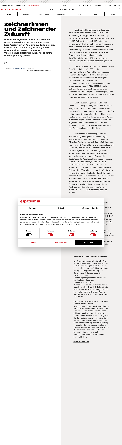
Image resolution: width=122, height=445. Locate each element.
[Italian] (33, 5)
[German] (7, 5)
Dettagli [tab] (61, 208)
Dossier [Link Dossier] (26, 14)
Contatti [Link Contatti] (117, 5)
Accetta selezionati (61, 242)
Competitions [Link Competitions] (43, 14)
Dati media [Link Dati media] (97, 5)
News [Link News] (9, 14)
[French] (20, 5)
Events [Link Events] (78, 14)
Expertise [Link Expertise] (76, 5)
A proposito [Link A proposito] (66, 5)
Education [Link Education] (61, 14)
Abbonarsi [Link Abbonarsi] (108, 5)
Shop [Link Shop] (113, 14)
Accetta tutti (88, 242)
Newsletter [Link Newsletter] (87, 5)
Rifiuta (33, 242)
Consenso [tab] (32, 208)
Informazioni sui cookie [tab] (89, 208)
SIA (7, 63)
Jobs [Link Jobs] (96, 14)
